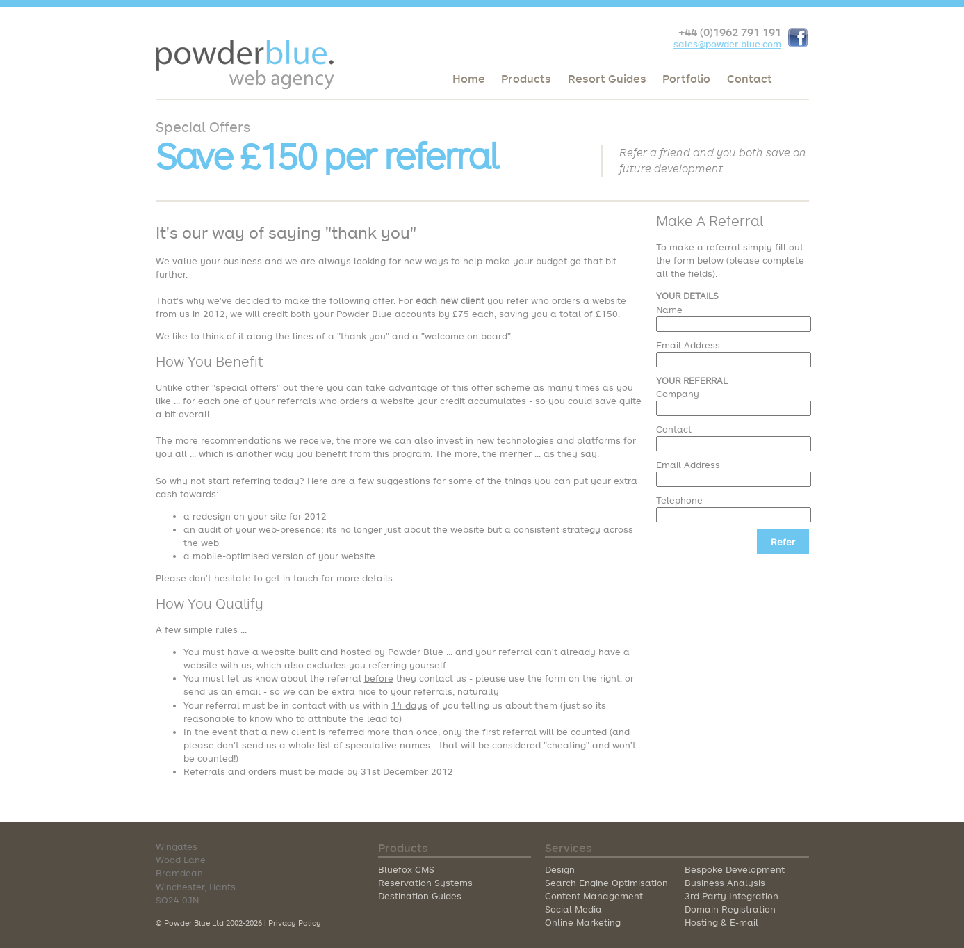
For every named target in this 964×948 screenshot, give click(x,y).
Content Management (594, 895)
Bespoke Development (735, 869)
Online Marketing (583, 922)
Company (677, 393)
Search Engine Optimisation (606, 882)
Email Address (688, 345)
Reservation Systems (425, 882)
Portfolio (686, 78)
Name (669, 309)
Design (560, 869)
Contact (749, 78)
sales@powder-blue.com (727, 43)
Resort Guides (607, 78)
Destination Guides (419, 895)
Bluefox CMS (406, 869)
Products (526, 78)
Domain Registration (730, 909)
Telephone (679, 500)
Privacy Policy (294, 922)
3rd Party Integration (731, 895)
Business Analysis (725, 882)
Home (468, 78)
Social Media (573, 909)
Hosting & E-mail (721, 922)
